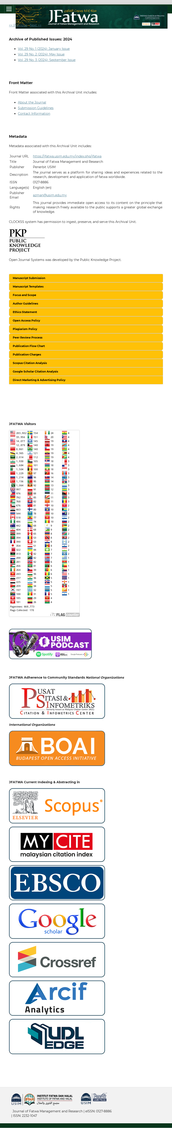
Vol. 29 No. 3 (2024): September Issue (46, 60)
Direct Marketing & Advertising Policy (39, 380)
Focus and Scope (24, 295)
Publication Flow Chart (29, 346)
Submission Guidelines (36, 108)
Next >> (35, 25)
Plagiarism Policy (25, 329)
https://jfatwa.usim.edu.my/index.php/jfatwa (67, 156)
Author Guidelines (25, 303)
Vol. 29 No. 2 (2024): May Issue (41, 54)
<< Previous (18, 25)
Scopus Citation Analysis (30, 363)
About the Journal (32, 102)
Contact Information (34, 114)
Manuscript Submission (29, 278)
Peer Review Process (27, 337)
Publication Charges (27, 354)
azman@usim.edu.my (50, 195)
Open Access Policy (26, 320)
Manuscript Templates (28, 286)
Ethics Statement (25, 312)
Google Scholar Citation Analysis (35, 371)
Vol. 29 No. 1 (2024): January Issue (44, 49)
